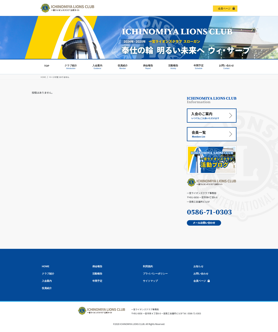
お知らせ (198, 266)
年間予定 (97, 280)
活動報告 (97, 273)
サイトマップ (150, 280)
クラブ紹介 (48, 273)
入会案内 (47, 280)
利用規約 (148, 266)
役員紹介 (47, 288)
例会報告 (97, 266)
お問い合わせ (200, 273)
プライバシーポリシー (155, 273)
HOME (45, 266)
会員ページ (224, 8)
